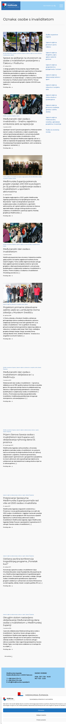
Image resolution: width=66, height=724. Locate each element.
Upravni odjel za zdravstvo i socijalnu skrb (13, 304)
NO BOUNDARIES (7, 53)
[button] (22, 87)
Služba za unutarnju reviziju (52, 131)
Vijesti (12, 55)
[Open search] (55, 6)
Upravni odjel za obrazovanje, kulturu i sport (27, 430)
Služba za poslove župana (19, 53)
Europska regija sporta (22, 176)
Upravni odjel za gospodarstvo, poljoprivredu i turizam (53, 67)
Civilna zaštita (6, 176)
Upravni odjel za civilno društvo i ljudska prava (28, 244)
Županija (5, 369)
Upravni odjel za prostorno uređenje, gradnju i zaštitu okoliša (52, 108)
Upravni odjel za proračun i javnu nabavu (51, 45)
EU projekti (13, 176)
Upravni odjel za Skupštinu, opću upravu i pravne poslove (51, 56)
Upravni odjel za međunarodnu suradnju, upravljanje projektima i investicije (53, 121)
